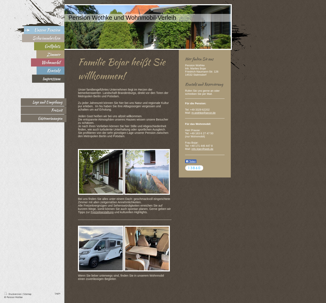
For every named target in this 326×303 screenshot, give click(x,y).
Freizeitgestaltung (102, 212)
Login (57, 293)
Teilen (191, 161)
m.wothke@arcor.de (203, 112)
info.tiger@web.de (202, 148)
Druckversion (13, 294)
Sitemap (27, 294)
